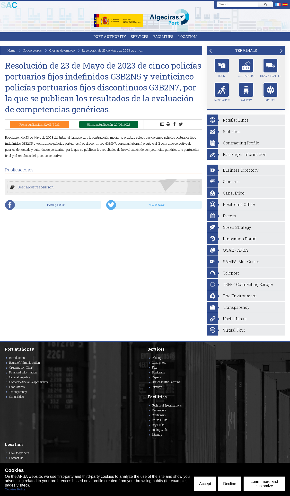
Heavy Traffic (270, 68)
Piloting (156, 358)
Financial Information (23, 372)
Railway (246, 92)
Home (12, 50)
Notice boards (32, 50)
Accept (205, 484)
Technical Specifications (167, 405)
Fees (155, 367)
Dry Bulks (158, 425)
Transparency (18, 392)
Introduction (17, 358)
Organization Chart (21, 367)
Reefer (270, 92)
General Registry (19, 377)
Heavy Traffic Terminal (166, 382)
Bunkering (158, 372)
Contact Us (16, 458)
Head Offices (17, 387)
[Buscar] (265, 4)
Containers (246, 68)
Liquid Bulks (159, 420)
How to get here (19, 453)
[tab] (246, 50)
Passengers (222, 92)
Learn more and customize (264, 483)
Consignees (159, 362)
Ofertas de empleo (62, 50)
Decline (229, 484)
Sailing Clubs (160, 430)
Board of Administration (24, 362)
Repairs (156, 377)
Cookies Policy (15, 489)
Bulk (222, 68)
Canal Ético (16, 397)
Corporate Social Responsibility (28, 382)
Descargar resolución (36, 187)
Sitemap (157, 387)
